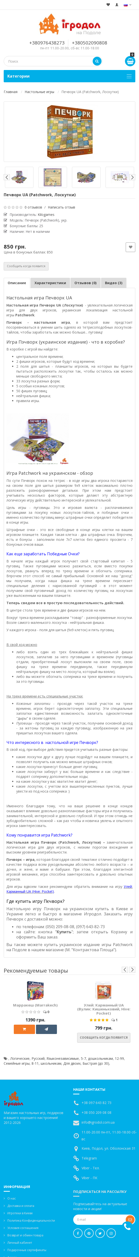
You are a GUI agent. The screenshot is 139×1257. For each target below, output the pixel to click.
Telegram (89, 1158)
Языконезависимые (63, 1058)
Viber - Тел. (91, 1168)
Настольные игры (39, 91)
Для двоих (72, 1063)
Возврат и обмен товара (25, 1235)
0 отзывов (33, 207)
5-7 (83, 1058)
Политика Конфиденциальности (31, 1220)
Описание (17, 282)
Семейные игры (17, 1063)
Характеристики (50, 282)
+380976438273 (47, 43)
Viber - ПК (89, 1177)
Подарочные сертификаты (26, 1250)
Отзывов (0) (85, 282)
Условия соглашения (22, 1228)
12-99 (119, 1058)
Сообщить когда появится (26, 266)
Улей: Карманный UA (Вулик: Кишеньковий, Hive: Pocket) (103, 1009)
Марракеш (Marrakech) (35, 1005)
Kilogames (46, 214)
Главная (10, 91)
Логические (20, 1058)
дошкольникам (100, 1058)
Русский (38, 1058)
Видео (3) (113, 282)
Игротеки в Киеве (20, 1213)
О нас (11, 1198)
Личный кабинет (19, 1242)
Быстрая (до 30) (96, 1063)
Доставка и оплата (20, 1206)
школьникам (51, 1063)
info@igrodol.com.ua (98, 1122)
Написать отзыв (61, 207)
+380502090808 (89, 43)
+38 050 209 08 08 (96, 1112)
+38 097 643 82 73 (96, 1102)
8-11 (35, 1063)
